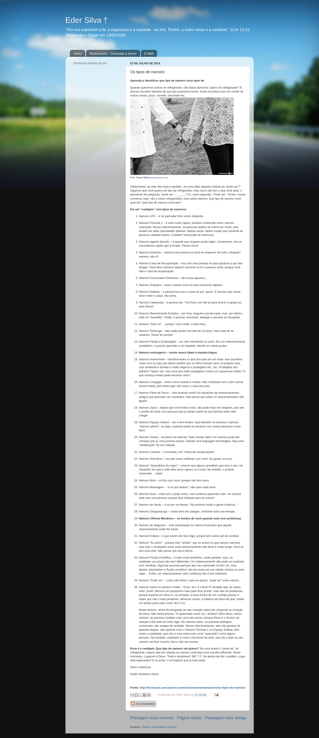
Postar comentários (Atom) (159, 727)
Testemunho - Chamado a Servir (113, 53)
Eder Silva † (86, 20)
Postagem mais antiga (225, 717)
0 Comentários (143, 703)
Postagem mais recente (151, 717)
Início (78, 53)
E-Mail (149, 53)
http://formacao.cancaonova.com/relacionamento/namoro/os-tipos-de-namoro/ (193, 687)
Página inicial (189, 717)
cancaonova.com (159, 177)
